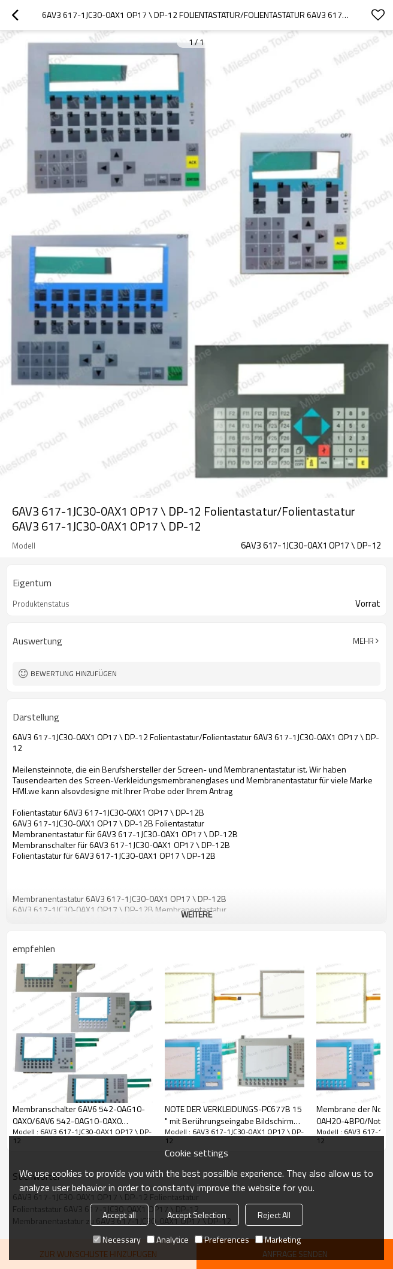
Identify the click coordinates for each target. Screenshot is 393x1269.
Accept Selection (196, 1215)
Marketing (278, 1239)
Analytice (168, 1239)
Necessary (117, 1239)
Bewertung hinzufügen (74, 673)
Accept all (119, 1215)
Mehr (363, 641)
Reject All (274, 1215)
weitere (196, 914)
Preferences (222, 1239)
